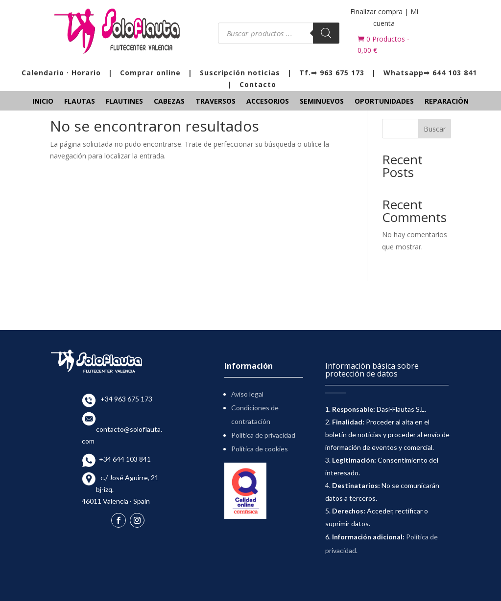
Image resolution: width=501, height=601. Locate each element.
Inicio (42, 102)
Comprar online (150, 72)
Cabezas (169, 102)
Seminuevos (322, 102)
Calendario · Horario (61, 72)
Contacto (257, 84)
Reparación (447, 102)
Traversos (215, 102)
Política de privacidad (263, 435)
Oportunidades (384, 102)
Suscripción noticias (240, 72)
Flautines (124, 102)
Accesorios (267, 102)
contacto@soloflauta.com (122, 429)
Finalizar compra (376, 11)
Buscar (435, 129)
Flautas (79, 102)
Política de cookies (259, 449)
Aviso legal (247, 394)
